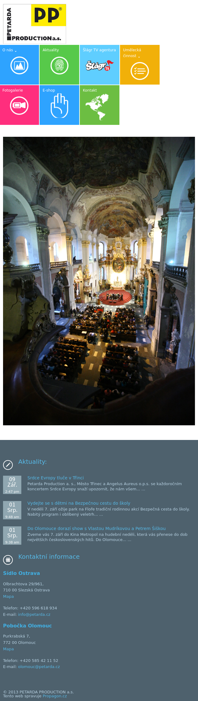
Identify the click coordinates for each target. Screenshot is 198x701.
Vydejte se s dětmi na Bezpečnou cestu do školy (78, 503)
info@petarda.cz (34, 614)
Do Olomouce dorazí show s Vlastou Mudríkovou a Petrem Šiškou (96, 528)
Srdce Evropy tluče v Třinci (55, 477)
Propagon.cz (55, 696)
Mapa (8, 596)
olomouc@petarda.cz (39, 666)
